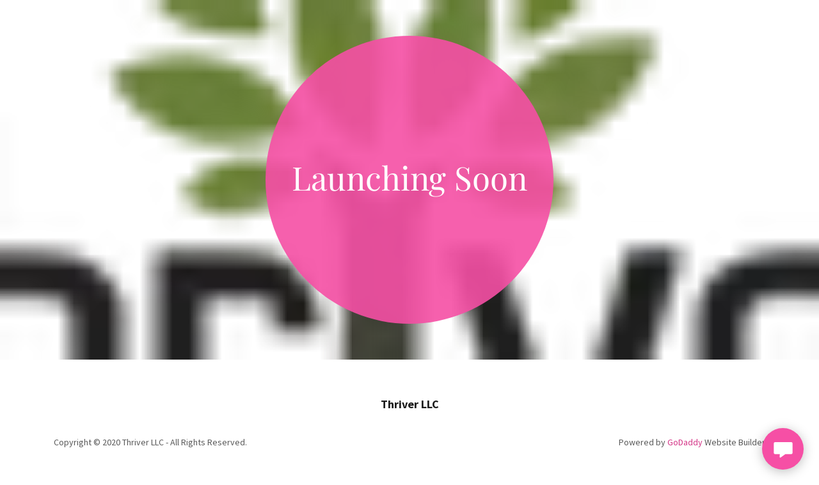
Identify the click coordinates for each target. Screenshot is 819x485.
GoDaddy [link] (685, 442)
